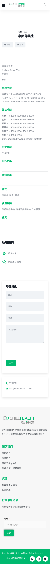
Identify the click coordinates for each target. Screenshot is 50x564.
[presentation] (26, 352)
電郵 (7, 518)
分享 (20, 45)
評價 (7, 45)
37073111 (11, 383)
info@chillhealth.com (18, 388)
